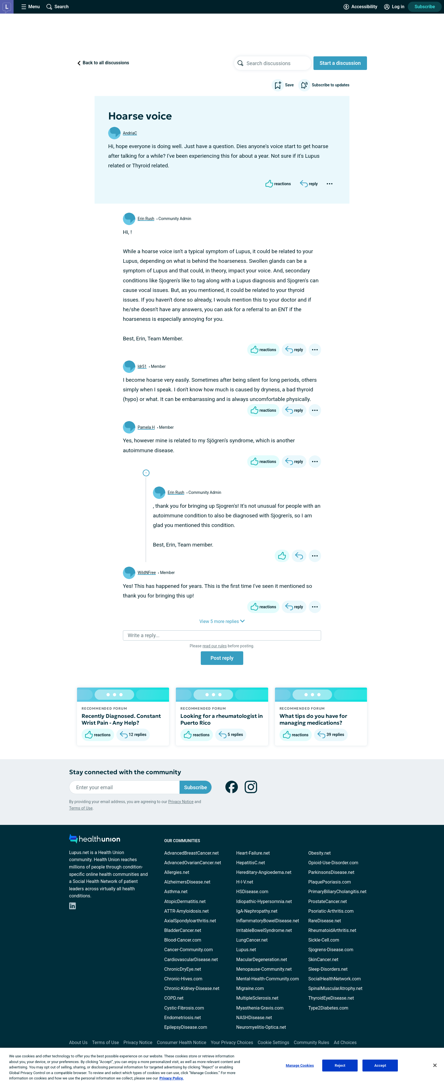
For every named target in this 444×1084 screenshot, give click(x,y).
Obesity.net (319, 853)
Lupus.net (246, 949)
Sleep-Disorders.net (328, 969)
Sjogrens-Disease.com (330, 949)
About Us (78, 1042)
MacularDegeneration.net (261, 959)
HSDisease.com (252, 891)
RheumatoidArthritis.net (332, 930)
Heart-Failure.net (253, 853)
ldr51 (142, 366)
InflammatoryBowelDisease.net (267, 920)
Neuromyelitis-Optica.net (261, 1027)
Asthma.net (175, 891)
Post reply (221, 658)
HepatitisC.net (250, 862)
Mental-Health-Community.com (267, 978)
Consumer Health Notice (181, 1042)
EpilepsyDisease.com (185, 1027)
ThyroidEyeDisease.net (331, 998)
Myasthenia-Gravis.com (259, 1008)
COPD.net (173, 998)
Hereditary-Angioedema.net (263, 872)
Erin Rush (146, 218)
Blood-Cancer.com (182, 940)
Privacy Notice (180, 801)
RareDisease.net (324, 920)
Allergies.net (176, 872)
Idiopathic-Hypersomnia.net (264, 901)
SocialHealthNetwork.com (334, 978)
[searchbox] (279, 63)
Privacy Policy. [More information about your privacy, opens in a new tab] (171, 1078)
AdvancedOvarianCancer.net (192, 862)
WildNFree (147, 572)
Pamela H (146, 427)
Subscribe (425, 6)
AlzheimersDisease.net (187, 882)
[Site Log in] (394, 7)
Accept (380, 1065)
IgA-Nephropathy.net (257, 911)
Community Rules (311, 1042)
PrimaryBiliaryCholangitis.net (337, 891)
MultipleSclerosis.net (257, 998)
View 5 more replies (222, 621)
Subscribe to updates (323, 85)
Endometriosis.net (182, 1017)
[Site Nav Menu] (30, 7)
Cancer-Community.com (188, 949)
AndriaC (130, 133)
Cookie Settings (273, 1042)
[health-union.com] (94, 840)
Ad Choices (345, 1042)
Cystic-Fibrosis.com (184, 1008)
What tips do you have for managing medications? (313, 719)
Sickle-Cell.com (323, 940)
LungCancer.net (252, 940)
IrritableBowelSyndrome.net (264, 930)
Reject (340, 1065)
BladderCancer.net (182, 930)
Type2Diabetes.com (328, 1008)
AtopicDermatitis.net (185, 901)
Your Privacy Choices (232, 1042)
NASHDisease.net (254, 1017)
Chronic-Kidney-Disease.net (191, 988)
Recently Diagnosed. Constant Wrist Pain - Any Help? (121, 719)
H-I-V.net (244, 882)
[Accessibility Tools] (360, 7)
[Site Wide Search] (57, 7)
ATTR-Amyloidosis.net (186, 911)
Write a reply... (143, 635)
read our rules (214, 646)
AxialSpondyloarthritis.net (190, 920)
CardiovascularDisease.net (191, 959)
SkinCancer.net (323, 959)
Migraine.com (250, 988)
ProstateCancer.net (327, 901)
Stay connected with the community (125, 772)
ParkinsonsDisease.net (331, 872)
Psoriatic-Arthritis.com (331, 911)
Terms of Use (81, 808)
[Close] (435, 1065)
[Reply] (308, 184)
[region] (222, 1066)
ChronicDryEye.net (182, 969)
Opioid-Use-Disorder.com (333, 862)
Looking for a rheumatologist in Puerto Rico (221, 719)
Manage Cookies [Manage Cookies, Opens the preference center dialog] (300, 1065)
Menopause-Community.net (264, 969)
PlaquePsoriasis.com (329, 882)
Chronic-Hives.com (183, 978)
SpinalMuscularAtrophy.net (335, 988)
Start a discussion (340, 63)
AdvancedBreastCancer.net (191, 853)
